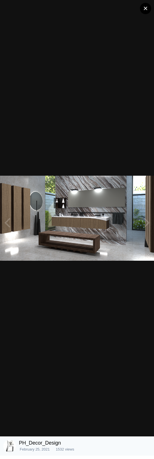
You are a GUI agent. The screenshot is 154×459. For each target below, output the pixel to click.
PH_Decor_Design (40, 443)
